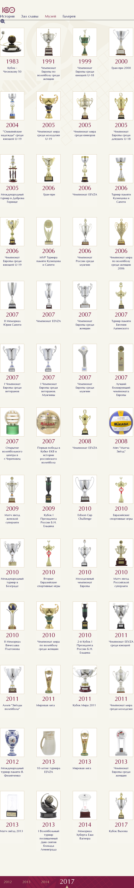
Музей (50, 16)
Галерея (69, 16)
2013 (26, 882)
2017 (67, 882)
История (7, 16)
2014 (45, 882)
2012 (8, 882)
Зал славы (29, 16)
